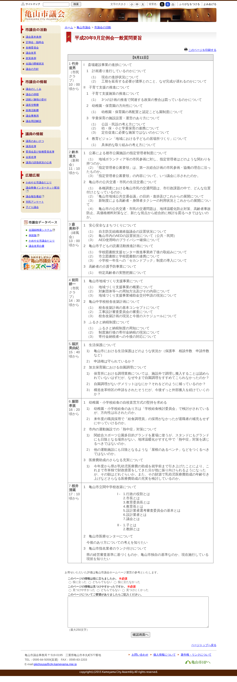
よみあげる (209, 4)
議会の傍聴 (32, 94)
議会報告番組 (35, 196)
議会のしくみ (33, 88)
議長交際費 (32, 104)
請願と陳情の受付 (36, 99)
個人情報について (164, 660)
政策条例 (31, 58)
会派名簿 (31, 157)
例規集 (34, 235)
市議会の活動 (102, 27)
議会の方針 (32, 69)
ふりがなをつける (189, 4)
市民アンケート (35, 201)
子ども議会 (32, 207)
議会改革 (31, 52)
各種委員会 (32, 47)
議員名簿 (31, 146)
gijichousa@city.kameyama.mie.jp (55, 670)
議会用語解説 (33, 121)
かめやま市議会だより (39, 182)
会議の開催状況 (35, 63)
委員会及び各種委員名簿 (40, 151)
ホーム (69, 27)
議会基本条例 (33, 36)
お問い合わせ (140, 660)
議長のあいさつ (35, 141)
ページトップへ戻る (203, 651)
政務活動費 (32, 110)
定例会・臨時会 (35, 42)
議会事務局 (32, 115)
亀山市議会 (84, 27)
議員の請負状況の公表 (39, 162)
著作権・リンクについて (196, 660)
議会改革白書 (36, 245)
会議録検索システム (42, 229)
